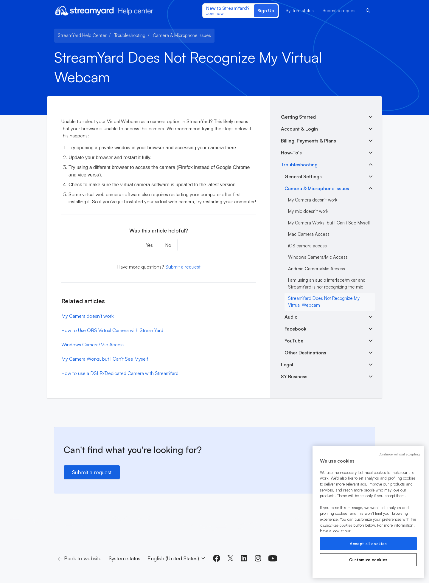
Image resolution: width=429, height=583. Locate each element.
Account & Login (299, 129)
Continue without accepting (399, 454)
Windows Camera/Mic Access (93, 345)
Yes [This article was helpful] (149, 245)
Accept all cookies (368, 543)
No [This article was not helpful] (168, 245)
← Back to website (80, 558)
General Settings (303, 176)
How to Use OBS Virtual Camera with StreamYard (112, 330)
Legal (287, 365)
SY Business (294, 376)
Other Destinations (305, 353)
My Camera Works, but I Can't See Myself (104, 359)
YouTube (294, 341)
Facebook (295, 329)
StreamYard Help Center (82, 35)
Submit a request (340, 10)
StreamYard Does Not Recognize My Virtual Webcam (324, 301)
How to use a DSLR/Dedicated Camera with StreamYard (119, 373)
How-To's (291, 153)
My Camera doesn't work (87, 316)
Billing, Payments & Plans (308, 141)
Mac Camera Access (308, 234)
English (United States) (176, 558)
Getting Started (298, 117)
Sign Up (265, 10)
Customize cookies (368, 559)
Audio (291, 317)
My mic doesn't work (308, 211)
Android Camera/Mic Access (316, 269)
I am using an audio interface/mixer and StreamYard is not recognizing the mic (327, 283)
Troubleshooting (129, 35)
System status (300, 10)
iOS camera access (307, 246)
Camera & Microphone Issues (182, 35)
